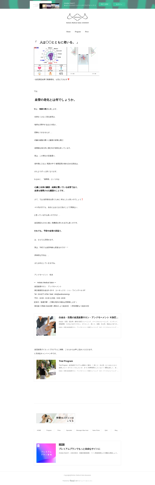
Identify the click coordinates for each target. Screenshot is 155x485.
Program (78, 32)
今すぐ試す (104, 4)
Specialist (69, 430)
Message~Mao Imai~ (82, 430)
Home (68, 32)
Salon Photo (96, 430)
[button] (68, 31)
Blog (116, 430)
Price (87, 32)
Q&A (106, 430)
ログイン (119, 4)
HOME (39, 430)
